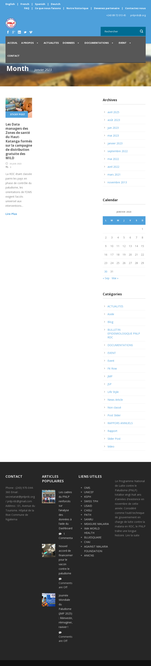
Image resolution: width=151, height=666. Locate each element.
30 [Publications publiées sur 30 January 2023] (105, 271)
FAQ (26, 8)
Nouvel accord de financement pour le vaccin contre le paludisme (66, 559)
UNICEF (89, 492)
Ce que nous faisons (48, 8)
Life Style (113, 392)
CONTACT (13, 55)
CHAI (87, 542)
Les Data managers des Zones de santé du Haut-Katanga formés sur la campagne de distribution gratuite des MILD (19, 141)
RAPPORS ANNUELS (120, 423)
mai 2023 (113, 135)
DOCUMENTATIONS (97, 43)
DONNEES (69, 43)
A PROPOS (27, 43)
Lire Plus (11, 214)
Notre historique (77, 8)
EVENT (122, 43)
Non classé (114, 407)
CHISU (88, 510)
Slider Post (114, 438)
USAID (88, 506)
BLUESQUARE (92, 537)
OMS (87, 488)
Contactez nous (135, 8)
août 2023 (114, 120)
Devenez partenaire (107, 8)
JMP (110, 376)
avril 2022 (113, 166)
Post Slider (114, 415)
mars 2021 (114, 174)
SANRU (88, 519)
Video (111, 446)
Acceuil (12, 43)
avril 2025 (113, 112)
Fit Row (112, 368)
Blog (110, 322)
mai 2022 (113, 159)
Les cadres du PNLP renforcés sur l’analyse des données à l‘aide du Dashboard (65, 510)
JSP (109, 384)
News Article (115, 399)
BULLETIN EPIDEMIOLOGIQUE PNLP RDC (124, 333)
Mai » (115, 278)
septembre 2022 (118, 151)
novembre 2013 (117, 182)
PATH (87, 515)
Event (111, 360)
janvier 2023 (115, 143)
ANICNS (89, 555)
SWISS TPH (91, 501)
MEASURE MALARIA (96, 524)
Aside (111, 314)
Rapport (112, 431)
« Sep (106, 278)
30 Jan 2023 (15, 163)
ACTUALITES (51, 43)
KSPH (87, 496)
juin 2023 (113, 128)
